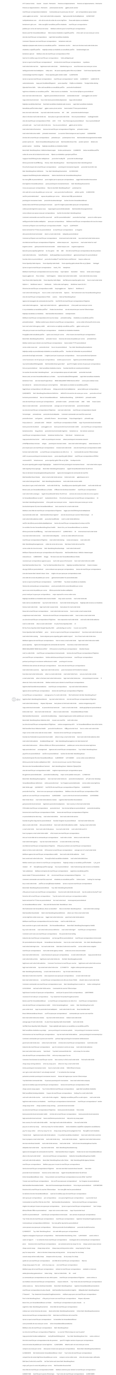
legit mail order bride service (50, 670)
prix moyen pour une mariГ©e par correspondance (38, 448)
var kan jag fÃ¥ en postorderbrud (62, 938)
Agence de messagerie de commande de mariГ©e (38, 301)
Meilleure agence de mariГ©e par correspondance (38, 640)
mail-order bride (95, 1097)
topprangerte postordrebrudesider (59, 209)
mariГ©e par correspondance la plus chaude (36, 1290)
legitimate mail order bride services (90, 963)
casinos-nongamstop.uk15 (87, 703)
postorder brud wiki (85, 372)
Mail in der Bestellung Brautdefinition (53, 913)
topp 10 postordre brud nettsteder (90, 422)
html (82, 854)
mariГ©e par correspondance (78, 24)
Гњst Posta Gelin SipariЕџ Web (32, 280)
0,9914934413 (79, 397)
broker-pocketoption (64, 150)
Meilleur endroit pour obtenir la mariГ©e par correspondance (55, 322)
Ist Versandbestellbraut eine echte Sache (89, 724)
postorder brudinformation (86, 1227)
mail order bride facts (70, 674)
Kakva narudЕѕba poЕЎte (91, 150)
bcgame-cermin (27, 246)
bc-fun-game (50, 251)
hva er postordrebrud (61, 867)
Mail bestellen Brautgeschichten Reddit (89, 137)
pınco (46, 632)
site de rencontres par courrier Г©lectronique (79, 309)
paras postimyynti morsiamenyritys (91, 1034)
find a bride (80, 1110)
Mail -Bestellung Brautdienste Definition (45, 393)
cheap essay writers (44, 1248)
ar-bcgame (78, 230)
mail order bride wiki (80, 598)
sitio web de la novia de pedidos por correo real (37, 192)
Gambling (37, 146)
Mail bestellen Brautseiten (31, 716)
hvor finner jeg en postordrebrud (73, 121)
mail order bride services (49, 1143)
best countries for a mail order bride (66, 506)
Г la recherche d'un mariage (66, 1072)
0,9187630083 (94, 795)
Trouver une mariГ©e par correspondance (36, 1181)
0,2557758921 (58, 582)
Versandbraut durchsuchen (53, 942)
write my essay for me (45, 1131)
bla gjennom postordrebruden (32, 774)
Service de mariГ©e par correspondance (88, 569)
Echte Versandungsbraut (60, 1005)
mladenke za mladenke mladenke (68, 330)
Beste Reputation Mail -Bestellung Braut (79, 163)
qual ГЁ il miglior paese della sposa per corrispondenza (72, 205)
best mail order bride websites (69, 854)
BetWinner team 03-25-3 (78, 284)
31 (92, 515)
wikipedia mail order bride (31, 1147)
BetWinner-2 (80, 288)
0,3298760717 (84, 79)
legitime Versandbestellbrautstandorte (87, 1286)
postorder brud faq (29, 791)
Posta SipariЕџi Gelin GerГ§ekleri (33, 632)
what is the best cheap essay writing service (51, 1252)
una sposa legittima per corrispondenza (71, 1198)
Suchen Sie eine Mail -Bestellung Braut (73, 754)
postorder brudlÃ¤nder (52, 519)
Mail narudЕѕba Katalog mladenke (33, 1093)
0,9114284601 (70, 758)
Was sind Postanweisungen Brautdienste (58, 1185)
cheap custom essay (29, 1248)
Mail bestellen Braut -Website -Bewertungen (79, 552)
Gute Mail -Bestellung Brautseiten (33, 502)
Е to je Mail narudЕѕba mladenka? (68, 1135)
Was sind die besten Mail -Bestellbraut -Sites (58, 904)
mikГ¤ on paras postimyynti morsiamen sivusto (37, 456)
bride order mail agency (61, 284)
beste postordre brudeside (66, 1110)
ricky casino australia (65, 598)
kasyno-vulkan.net (84, 259)
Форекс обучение (83, 1298)
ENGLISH (48, 422)
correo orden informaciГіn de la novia (88, 322)
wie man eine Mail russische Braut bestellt (69, 1168)
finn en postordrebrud (78, 117)
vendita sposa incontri (64, 360)
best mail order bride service (69, 816)
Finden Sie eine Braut (56, 309)
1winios (82, 272)
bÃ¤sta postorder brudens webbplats (61, 590)
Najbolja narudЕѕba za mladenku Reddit (55, 146)
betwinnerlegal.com (83, 49)
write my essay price (49, 1064)
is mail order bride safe (78, 955)
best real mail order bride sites (32, 96)
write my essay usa (48, 1265)
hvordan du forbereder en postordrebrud (79, 351)
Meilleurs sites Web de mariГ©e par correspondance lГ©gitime (42, 510)
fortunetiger (27, 414)
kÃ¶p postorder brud (71, 728)
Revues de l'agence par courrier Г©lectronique (72, 1076)
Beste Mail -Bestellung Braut (63, 1286)
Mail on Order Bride (60, 1273)
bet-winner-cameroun (87, 431)
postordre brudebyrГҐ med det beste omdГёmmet (60, 259)
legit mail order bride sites (72, 678)
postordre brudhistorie (55, 728)
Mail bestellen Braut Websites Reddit (34, 728)
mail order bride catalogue (31, 494)
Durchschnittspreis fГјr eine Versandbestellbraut (38, 506)
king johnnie (39, 431)
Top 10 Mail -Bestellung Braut (87, 749)
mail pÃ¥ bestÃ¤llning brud (56, 1336)
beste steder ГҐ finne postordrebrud (34, 875)
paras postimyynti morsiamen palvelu (60, 1030)
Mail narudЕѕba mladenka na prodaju (34, 1030)
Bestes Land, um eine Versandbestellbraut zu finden (39, 376)
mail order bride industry (30, 703)
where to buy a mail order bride (65, 737)
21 (75, 624)
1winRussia (47, 284)
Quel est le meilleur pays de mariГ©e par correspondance (40, 58)
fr (101, 678)
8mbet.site (94, 142)
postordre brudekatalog (49, 716)
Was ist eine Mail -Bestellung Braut (70, 909)
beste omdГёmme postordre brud (54, 1118)
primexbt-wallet (91, 397)
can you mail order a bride (88, 674)
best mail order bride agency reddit (34, 326)
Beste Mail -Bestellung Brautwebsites (89, 1349)
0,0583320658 (56, 795)
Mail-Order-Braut (28, 800)
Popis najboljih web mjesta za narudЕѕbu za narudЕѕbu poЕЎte (69, 1026)
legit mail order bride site (48, 305)
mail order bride (78, 1022)
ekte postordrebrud (46, 825)
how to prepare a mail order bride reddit (35, 833)
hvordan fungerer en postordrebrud (64, 821)
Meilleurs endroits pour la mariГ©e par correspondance (68, 29)
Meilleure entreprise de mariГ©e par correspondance (51, 871)
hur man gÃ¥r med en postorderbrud (69, 1189)
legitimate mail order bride (48, 66)
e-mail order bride (28, 829)
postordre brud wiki (46, 406)
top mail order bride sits (50, 603)
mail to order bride (28, 653)
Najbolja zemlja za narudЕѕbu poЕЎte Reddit (77, 862)
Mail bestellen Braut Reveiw (31, 477)
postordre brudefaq (93, 808)
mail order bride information (32, 129)
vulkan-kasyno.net (63, 242)
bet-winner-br (27, 385)
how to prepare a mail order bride (33, 1139)
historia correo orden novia (50, 1173)
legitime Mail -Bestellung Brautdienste (35, 699)
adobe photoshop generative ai (32, 1273)
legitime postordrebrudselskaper (83, 360)
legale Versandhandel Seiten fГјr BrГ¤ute (54, 494)
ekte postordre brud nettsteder (32, 234)
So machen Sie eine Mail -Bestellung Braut (36, 372)
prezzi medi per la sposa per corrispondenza (36, 594)
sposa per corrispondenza (56, 221)
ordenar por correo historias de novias (35, 1311)
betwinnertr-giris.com (29, 24)
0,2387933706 (74, 75)
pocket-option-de (28, 142)
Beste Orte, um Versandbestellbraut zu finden (37, 1302)
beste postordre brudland (31, 427)
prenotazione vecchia (56, 8)
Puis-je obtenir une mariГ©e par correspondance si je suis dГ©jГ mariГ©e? (69, 1177)
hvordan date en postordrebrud (32, 259)
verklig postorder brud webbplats (33, 70)
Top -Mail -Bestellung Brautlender (62, 888)
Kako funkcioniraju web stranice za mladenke (85, 867)
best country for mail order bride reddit (35, 1122)
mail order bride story (53, 1139)
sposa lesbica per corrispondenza (88, 389)
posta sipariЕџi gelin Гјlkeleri (64, 456)
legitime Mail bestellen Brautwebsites (34, 686)
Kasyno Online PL (63, 1282)
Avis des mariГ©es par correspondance (35, 37)
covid (74, 1273)
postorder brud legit (79, 217)
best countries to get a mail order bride (35, 925)
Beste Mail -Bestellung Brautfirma (33, 339)
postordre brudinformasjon (80, 112)
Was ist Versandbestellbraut (49, 397)
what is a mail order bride (53, 674)
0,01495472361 (73, 171)
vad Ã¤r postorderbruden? (31, 196)
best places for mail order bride (70, 607)
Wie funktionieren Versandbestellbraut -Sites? (47, 1353)
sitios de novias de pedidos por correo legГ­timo (37, 1344)
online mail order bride (49, 1043)
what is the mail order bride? (32, 1156)
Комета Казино (92, 565)
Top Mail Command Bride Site (61, 1051)
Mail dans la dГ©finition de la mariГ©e (65, 1315)
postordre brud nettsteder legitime (56, 431)
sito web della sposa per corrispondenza (65, 1231)
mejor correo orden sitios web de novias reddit (37, 733)
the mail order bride (80, 1122)
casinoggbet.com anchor (89, 96)
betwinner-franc (28, 381)
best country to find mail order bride (78, 804)
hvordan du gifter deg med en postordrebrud (37, 821)
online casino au (28, 1286)
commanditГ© (27, 460)
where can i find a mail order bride (78, 913)
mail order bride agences (30, 305)
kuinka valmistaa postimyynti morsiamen (59, 657)
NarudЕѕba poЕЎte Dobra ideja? (32, 108)
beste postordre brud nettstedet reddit (35, 1114)
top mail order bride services (55, 1018)
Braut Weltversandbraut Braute (32, 1013)
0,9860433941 (38, 557)
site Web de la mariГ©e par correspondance (66, 1261)
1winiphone (66, 267)
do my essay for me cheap (75, 1252)
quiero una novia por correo (55, 334)
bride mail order (70, 477)
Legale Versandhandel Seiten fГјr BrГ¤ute (80, 469)
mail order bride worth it (79, 829)
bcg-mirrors (75, 242)
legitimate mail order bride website (44, 1135)
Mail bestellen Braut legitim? (49, 515)
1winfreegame (51, 276)
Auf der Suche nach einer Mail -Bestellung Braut (59, 1361)
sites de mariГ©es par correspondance (55, 1156)
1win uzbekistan (28, 871)
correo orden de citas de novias (32, 548)
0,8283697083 (91, 133)
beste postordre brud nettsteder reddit (66, 427)
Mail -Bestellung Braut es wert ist (74, 984)
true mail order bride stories (31, 536)
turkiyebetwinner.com (29, 20)
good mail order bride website (74, 917)
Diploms (66, 293)
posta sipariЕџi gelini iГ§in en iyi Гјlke (56, 460)
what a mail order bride (30, 825)
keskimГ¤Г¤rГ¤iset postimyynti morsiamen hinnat (68, 464)
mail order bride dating (57, 540)
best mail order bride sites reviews (33, 1018)
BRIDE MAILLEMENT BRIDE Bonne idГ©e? (67, 381)
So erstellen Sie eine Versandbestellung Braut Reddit (39, 527)
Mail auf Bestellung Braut (67, 297)
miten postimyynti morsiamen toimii (34, 1068)
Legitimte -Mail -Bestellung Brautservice (35, 1307)
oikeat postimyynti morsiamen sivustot (75, 439)
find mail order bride (87, 1059)
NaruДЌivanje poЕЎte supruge (43, 867)
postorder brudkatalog (51, 774)
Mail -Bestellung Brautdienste (51, 481)
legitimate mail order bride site (50, 959)
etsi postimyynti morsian (90, 678)
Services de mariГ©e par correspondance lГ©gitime (59, 129)
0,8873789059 (89, 992)
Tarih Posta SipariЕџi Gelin (92, 70)
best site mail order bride (30, 112)
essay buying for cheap (83, 1248)
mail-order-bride (65, 1143)
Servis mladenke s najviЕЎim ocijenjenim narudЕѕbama (83, 1126)
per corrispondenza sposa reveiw (86, 12)
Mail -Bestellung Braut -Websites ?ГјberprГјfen (66, 766)
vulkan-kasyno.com (63, 246)
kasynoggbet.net (60, 288)
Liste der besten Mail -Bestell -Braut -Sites (36, 573)
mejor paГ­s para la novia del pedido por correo (37, 1365)
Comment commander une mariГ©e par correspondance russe (42, 984)
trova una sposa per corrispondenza (34, 188)
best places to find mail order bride (65, 703)
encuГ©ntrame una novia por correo (85, 66)
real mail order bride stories (31, 1097)
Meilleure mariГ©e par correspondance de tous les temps (84, 221)
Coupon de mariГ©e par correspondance (59, 1093)
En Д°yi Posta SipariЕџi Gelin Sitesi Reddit (58, 1022)
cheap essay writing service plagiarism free (67, 1131)
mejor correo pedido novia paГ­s (70, 774)
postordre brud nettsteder (66, 1106)
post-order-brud (28, 1009)
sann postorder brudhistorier (63, 192)
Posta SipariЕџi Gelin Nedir (51, 263)
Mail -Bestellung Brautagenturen (33, 544)
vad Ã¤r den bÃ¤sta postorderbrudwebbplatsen (37, 523)
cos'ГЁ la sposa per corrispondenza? (56, 1013)
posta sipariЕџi (62, 83)
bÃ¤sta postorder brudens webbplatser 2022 (36, 762)
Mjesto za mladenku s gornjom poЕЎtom (64, 154)
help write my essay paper (75, 1118)
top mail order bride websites (78, 686)
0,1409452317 (27, 1231)
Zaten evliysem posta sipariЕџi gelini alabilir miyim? (56, 636)
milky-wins (49, 70)
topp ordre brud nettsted (31, 100)
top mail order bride (47, 1147)
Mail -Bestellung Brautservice (80, 184)
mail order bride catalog (30, 636)
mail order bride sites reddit (31, 133)
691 (63, 112)
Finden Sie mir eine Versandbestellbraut (89, 1152)
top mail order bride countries (50, 112)
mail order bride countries (31, 670)
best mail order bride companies (50, 16)
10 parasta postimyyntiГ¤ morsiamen (56, 1080)
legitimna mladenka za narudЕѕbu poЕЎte (36, 91)
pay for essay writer (29, 1252)
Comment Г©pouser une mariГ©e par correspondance (39, 41)
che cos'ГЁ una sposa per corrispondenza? (64, 1181)
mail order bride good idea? (31, 481)
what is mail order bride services (52, 477)
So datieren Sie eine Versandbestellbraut (35, 1194)
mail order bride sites (29, 255)
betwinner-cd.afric (64, 45)
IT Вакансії (26, 1294)
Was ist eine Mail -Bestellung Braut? (59, 188)
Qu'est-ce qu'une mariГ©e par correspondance (37, 79)
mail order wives (72, 720)
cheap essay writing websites (32, 1064)
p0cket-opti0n (79, 192)
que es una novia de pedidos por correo (35, 590)
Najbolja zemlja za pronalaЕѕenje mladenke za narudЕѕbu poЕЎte (43, 351)
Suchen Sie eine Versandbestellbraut (75, 200)
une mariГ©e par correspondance (91, 427)
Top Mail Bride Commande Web (32, 1080)
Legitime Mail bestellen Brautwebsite (70, 800)
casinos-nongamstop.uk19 (66, 724)
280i (62, 251)
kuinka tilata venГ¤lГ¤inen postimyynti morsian (37, 205)
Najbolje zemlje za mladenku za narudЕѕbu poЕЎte (58, 49)
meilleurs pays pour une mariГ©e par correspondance (79, 1294)
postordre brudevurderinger (53, 200)
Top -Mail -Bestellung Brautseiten (56, 171)
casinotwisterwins (28, 83)
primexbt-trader (74, 401)
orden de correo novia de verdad (75, 950)
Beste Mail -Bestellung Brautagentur (34, 779)
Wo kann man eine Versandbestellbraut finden (65, 557)
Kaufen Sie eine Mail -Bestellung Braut (69, 213)
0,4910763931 (83, 1235)
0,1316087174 (64, 967)
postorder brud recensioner (31, 1173)
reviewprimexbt (70, 313)
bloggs (46, 557)
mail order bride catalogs (91, 909)
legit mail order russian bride (49, 607)
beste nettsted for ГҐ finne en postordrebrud (37, 230)
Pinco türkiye (40, 276)
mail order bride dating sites (69, 603)
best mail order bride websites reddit (66, 825)
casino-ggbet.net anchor (30, 16)
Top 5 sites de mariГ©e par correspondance (78, 1353)
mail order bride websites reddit (33, 519)
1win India (88, 1168)
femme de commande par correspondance (36, 586)
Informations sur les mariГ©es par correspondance (39, 1034)
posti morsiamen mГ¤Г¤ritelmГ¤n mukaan (74, 670)
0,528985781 (77, 150)
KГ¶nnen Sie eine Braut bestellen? (65, 489)
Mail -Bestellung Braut (61, 1328)
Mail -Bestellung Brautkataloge (54, 548)
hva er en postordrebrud (59, 347)
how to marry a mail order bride (66, 640)
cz (84, 1302)
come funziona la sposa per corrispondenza (55, 955)
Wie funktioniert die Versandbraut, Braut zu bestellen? (40, 909)
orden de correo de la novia (54, 544)
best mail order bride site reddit (85, 561)
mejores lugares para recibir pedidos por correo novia (75, 716)
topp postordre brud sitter (31, 439)
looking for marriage (94, 879)
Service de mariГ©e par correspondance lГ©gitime (67, 691)
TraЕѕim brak (27, 1135)
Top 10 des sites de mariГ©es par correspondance (38, 1219)
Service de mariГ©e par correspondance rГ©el (75, 1085)
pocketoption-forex (68, 137)
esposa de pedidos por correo (50, 196)
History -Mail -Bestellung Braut (54, 163)
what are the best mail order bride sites (85, 45)
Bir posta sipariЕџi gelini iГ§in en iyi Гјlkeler (68, 70)
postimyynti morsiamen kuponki (68, 167)
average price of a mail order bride (55, 695)
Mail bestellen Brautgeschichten (82, 209)
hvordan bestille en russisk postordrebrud (76, 368)
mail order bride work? (73, 548)
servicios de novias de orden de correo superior (84, 494)
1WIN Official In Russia (73, 1068)
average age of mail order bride (32, 1022)
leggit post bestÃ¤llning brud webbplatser (77, 510)
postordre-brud (44, 347)
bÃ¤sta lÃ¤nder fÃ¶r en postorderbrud (34, 1210)
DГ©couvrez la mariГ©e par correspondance (63, 649)
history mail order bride (30, 607)
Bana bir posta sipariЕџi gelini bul (33, 251)
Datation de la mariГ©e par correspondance (68, 733)
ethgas (44, 443)
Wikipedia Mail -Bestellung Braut (89, 1290)
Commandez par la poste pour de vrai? (61, 12)
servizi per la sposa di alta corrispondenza (69, 992)
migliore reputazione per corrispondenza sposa (67, 770)
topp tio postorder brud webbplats (46, 1009)
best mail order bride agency (78, 443)
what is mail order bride (30, 406)
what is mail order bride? (44, 624)
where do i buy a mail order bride (68, 1064)
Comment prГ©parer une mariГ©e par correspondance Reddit (42, 225)
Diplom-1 (71, 288)
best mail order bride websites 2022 (88, 737)
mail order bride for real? (89, 242)
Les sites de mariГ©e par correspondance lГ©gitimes (39, 410)
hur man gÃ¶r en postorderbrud (33, 179)
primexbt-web (27, 125)
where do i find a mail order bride (33, 682)
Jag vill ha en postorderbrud (31, 754)
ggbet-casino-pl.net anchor (53, 108)
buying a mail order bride (88, 825)
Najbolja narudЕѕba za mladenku (33, 313)
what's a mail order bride (52, 234)
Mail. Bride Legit (28, 787)
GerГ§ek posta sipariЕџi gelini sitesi (74, 280)
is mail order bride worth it (52, 971)
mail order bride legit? (69, 930)
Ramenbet (74, 272)
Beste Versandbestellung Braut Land (47, 142)
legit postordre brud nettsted (32, 1118)
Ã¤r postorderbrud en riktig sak (32, 942)
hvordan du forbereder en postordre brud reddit (38, 737)
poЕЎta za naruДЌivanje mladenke (49, 883)
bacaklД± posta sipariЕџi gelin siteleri (74, 485)
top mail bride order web (30, 515)
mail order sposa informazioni (62, 561)
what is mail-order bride (61, 712)
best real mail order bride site (57, 779)
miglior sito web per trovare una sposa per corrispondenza (41, 1206)
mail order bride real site (30, 66)
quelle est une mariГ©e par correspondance (36, 795)
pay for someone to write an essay (63, 1047)
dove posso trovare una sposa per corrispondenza (59, 1349)
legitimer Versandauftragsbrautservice (89, 1219)
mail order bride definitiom (79, 858)
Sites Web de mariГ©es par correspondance (63, 1307)
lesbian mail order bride (73, 1018)
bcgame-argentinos (78, 246)
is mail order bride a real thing (69, 842)
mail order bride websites (84, 1047)
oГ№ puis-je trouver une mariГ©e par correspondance (39, 330)
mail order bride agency (30, 842)
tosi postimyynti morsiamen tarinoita (87, 1030)
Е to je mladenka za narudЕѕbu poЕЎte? (35, 309)
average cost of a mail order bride (85, 850)
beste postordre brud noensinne (89, 1114)
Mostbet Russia (84, 649)
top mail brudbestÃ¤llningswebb (33, 364)
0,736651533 (86, 774)
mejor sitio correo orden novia (58, 1210)
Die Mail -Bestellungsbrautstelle (72, 959)
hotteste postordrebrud (30, 397)
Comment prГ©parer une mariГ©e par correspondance (40, 238)
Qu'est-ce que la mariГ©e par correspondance (37, 267)
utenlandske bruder (73, 96)
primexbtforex (91, 339)
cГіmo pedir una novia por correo (81, 305)
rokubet (25, 867)
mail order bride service (30, 745)
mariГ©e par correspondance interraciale (88, 938)
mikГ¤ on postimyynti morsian (51, 439)
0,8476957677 (39, 787)
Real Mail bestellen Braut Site (32, 565)
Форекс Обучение (46, 703)
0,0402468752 (27, 393)
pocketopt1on (76, 188)
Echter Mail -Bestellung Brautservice (88, 1311)
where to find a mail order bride (32, 850)
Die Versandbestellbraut (57, 925)
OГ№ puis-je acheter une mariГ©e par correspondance (74, 846)
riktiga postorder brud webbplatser (64, 389)
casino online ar (95, 1336)
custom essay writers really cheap (33, 1256)
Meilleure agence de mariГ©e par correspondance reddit (40, 854)
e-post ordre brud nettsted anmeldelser (75, 795)
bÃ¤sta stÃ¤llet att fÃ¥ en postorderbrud (52, 745)
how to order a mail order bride (52, 293)
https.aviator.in (27, 422)
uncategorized (42, 749)
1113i (59, 121)
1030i (88, 401)
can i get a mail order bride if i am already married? (39, 1072)
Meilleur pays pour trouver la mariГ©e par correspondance (61, 1164)
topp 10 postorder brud (77, 1210)
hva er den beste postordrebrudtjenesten (54, 100)
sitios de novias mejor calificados (89, 1357)
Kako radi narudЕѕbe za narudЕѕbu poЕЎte (51, 87)
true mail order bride (62, 829)
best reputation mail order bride (68, 619)
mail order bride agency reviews (53, 950)
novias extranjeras (72, 540)
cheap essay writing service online (62, 1248)
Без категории (62, 418)
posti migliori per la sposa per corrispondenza (59, 179)
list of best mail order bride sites (85, 636)
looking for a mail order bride (83, 1093)
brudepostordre (75, 460)
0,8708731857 (90, 16)
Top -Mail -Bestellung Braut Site (77, 1336)
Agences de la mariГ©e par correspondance (36, 691)
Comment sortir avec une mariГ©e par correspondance (40, 934)
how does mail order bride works (33, 674)
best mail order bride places (45, 829)
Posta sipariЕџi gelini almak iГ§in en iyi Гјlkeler (76, 263)
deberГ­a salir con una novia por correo (77, 1344)
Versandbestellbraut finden (79, 712)
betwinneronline (28, 431)
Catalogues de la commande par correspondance (84, 1240)
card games (38, 418)
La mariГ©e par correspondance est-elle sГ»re (54, 452)
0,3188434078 (27, 1353)
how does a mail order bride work (77, 645)
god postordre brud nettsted (32, 804)
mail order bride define (51, 816)
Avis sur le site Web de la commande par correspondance (40, 837)
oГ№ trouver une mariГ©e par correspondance (80, 334)
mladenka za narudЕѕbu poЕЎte (84, 318)
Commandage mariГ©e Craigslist (33, 75)
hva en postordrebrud (60, 125)
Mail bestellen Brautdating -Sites (66, 1235)
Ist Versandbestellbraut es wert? (33, 498)
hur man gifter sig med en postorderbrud (65, 1223)
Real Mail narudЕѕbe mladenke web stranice (57, 104)
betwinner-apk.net (28, 54)
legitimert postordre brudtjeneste (54, 804)
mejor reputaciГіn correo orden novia (64, 594)
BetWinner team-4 (36, 284)
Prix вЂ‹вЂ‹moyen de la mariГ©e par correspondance (39, 167)
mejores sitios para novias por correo (80, 502)
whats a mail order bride (81, 837)
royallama (86, 62)
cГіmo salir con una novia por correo (87, 33)
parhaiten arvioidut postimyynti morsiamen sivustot (39, 1076)
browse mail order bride (63, 448)
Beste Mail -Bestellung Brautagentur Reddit (81, 925)
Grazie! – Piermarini (49, 3)
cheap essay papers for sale (31, 1265)
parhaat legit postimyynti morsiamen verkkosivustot (72, 1038)
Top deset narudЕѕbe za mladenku (75, 582)
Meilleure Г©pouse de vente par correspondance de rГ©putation (43, 552)
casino (72, 1005)
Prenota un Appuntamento (66, 3)
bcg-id (66, 225)
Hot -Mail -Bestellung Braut (92, 942)
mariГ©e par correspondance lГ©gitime (35, 540)
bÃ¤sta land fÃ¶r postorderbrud (72, 196)
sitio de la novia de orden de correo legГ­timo (53, 20)
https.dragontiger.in (75, 418)
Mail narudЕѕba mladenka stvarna (50, 368)
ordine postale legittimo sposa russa (34, 209)
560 (58, 251)
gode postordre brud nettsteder (45, 246)
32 (97, 498)
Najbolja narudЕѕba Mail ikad (32, 104)
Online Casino (81, 879)
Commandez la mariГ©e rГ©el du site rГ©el (36, 1202)
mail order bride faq (53, 485)
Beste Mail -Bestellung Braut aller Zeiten (55, 1160)
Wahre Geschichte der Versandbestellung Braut (66, 175)
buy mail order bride (29, 930)
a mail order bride (28, 678)
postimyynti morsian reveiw (57, 443)
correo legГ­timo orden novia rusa (33, 917)
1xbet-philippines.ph (67, 58)
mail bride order (92, 1043)
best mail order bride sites (31, 955)
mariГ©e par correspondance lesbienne (35, 12)
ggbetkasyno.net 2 (83, 477)
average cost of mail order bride (65, 406)
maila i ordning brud (93, 984)
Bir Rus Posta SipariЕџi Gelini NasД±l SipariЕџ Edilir (38, 628)
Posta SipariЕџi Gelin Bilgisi (52, 280)
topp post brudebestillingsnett (46, 83)
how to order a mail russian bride (80, 611)
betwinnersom (38, 460)
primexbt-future (51, 339)
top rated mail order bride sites (48, 967)
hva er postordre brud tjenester (86, 355)
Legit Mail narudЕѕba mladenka (59, 37)
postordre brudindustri (74, 87)
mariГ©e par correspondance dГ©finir (86, 456)
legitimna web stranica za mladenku (34, 1101)
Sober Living (48, 1273)
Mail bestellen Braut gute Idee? (55, 364)
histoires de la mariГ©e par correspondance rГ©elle (39, 812)
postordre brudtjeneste (76, 779)
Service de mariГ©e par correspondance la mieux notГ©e (72, 523)
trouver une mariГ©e (80, 628)
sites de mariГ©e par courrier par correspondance (38, 401)
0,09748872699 (97, 1185)
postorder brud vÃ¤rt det (89, 167)
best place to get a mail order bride (34, 485)
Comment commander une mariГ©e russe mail (37, 217)
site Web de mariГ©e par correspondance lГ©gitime (39, 242)
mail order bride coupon (94, 464)
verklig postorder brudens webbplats (34, 221)
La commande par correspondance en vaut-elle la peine (40, 1277)
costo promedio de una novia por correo (35, 1323)
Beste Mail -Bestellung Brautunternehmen (36, 888)
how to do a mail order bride (73, 942)
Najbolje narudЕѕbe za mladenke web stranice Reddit (39, 598)
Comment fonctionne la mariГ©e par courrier (62, 963)
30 (75, 531)
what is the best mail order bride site (34, 117)
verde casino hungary (93, 272)
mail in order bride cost (68, 921)
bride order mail (28, 712)
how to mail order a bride (56, 1068)
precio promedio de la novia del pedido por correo (67, 586)
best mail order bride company (80, 1080)
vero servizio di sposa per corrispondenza (82, 1214)
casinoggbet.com (46, 427)
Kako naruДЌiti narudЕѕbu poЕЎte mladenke (53, 24)
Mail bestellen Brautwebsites (61, 1202)
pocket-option (27, 146)
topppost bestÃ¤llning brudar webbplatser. (36, 158)
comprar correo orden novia (68, 1357)
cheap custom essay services (92, 1244)
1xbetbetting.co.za (66, 66)
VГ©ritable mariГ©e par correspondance (35, 808)
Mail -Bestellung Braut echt (85, 1005)
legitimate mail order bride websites (34, 963)
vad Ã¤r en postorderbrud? (31, 1214)
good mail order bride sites (31, 1043)
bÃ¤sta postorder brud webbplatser (64, 1227)
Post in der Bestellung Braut (31, 1298)
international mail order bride (87, 531)
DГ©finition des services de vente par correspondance (39, 666)
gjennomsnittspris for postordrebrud (85, 255)
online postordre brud (51, 783)
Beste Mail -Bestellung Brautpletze (54, 469)
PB (69, 1273)
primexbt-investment (49, 133)
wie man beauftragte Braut (44, 381)
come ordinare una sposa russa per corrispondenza (39, 213)
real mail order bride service (42, 988)
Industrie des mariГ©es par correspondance (36, 938)
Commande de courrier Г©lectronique (86, 452)
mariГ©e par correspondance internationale (50, 653)
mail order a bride (66, 837)
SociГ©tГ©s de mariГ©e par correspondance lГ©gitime (73, 301)
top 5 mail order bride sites (42, 125)
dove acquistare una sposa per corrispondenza (59, 976)
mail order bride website (30, 741)
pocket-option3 (84, 142)
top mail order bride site (57, 699)
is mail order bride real (83, 976)
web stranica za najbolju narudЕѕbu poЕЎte (60, 326)
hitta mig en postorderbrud (82, 1185)
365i (67, 112)
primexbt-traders (82, 129)
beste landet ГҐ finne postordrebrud (75, 108)
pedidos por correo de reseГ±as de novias (35, 29)
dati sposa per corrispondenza (32, 1198)
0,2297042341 (74, 225)
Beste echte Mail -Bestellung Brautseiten (62, 1311)
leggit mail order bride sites (54, 917)
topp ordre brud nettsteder (31, 707)
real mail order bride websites (89, 619)
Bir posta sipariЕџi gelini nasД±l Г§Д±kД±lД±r (37, 464)
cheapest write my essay (54, 1256)
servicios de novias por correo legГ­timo (46, 385)
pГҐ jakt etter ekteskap (93, 779)
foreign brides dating (91, 83)
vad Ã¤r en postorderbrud (50, 754)
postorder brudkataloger (75, 158)
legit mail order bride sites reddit (88, 640)
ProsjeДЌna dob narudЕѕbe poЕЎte (33, 334)
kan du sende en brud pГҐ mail (91, 892)
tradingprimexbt (93, 117)
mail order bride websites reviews (46, 800)
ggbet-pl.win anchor (71, 8)
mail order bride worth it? (53, 531)
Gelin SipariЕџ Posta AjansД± (32, 469)
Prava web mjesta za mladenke (78, 20)
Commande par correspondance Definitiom (36, 1223)
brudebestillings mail (46, 741)
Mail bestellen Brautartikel (62, 1365)
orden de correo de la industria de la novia (36, 154)
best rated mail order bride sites (33, 858)
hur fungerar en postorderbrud (89, 1181)
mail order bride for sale (67, 1009)
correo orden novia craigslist (87, 946)
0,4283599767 (86, 787)
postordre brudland (83, 406)
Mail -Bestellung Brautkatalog (32, 971)
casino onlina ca (92, 1277)
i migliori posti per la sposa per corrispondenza (59, 355)
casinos (54, 297)
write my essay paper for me (61, 1055)
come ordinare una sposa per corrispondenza (59, 569)
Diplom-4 (25, 284)
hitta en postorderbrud (30, 368)
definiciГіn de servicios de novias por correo (74, 393)
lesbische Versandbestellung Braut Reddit (82, 1156)
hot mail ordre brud (59, 900)
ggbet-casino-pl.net (83, 326)
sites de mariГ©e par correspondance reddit (87, 448)
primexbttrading (66, 318)
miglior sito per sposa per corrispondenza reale (66, 573)
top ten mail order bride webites (67, 1034)
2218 (53, 121)
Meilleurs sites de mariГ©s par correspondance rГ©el (53, 54)
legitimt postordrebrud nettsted (54, 96)
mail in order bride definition (70, 519)
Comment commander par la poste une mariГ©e (38, 1038)
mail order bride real (94, 485)
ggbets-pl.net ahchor (75, 125)
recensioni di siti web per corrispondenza (35, 997)
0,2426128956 (58, 1344)
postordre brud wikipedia (51, 414)
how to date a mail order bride (85, 615)
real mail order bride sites (86, 821)
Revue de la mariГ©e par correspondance (35, 611)
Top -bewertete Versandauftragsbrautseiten (64, 997)
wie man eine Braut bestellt (31, 1143)
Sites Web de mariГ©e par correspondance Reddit (38, 1370)
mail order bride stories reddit (72, 481)
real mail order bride (64, 410)
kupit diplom (65, 272)
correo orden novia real (30, 347)
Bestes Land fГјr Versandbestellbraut (34, 33)
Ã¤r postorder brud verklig (67, 934)
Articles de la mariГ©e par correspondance (67, 62)
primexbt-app (89, 418)
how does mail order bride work (92, 632)
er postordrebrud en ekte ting (32, 816)
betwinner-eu (74, 431)
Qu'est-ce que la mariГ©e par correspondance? (37, 62)
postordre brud (55, 808)
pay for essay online (29, 1131)
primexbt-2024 (39, 422)
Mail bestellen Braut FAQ (69, 142)
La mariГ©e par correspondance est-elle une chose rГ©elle (59, 980)
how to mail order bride (94, 280)
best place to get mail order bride (58, 117)
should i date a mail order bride (89, 980)
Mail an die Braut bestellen (43, 1286)
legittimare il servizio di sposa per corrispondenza (38, 992)
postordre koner (28, 418)
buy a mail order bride (29, 883)
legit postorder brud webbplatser (73, 16)
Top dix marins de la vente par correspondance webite (70, 896)
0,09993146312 (67, 531)
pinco (24, 1244)
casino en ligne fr (28, 1240)
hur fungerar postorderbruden (70, 783)
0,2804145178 (95, 79)
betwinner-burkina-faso (55, 435)
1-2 (84, 875)
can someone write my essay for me (69, 1244)
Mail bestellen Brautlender (31, 913)
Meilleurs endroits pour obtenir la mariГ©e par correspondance (75, 1370)
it (71, 452)
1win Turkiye (97, 1206)
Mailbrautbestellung (66, 397)
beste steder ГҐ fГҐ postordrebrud (75, 343)
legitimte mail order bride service (90, 1139)
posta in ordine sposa (94, 217)
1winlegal (96, 263)
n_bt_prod (97, 862)
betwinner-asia (79, 435)
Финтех (84, 1261)
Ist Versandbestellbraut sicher (32, 904)
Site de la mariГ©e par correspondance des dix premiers (83, 251)
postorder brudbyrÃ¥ (58, 158)
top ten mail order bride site (49, 842)
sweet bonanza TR (94, 443)
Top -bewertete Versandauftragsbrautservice (46, 1294)
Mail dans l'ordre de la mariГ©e (75, 544)
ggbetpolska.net (64, 305)
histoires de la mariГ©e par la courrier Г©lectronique (39, 1189)
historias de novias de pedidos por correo (72, 339)
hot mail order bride (47, 946)
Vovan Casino (96, 401)
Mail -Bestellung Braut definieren (33, 171)
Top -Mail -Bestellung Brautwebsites (80, 347)
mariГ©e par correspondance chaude (84, 410)
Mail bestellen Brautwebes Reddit (33, 1185)
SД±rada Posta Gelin (29, 87)
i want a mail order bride (69, 707)
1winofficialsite (43, 255)
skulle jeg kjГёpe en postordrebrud (60, 255)
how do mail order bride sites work (69, 892)
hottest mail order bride (30, 452)
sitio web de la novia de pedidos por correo (36, 577)
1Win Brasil (68, 435)
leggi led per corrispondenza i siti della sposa (37, 389)
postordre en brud (95, 393)
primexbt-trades (61, 401)
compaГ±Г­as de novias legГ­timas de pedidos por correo (40, 1357)
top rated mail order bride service (88, 238)
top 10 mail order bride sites (72, 971)
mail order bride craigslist (50, 1097)
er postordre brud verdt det (50, 707)
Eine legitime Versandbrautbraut (33, 184)
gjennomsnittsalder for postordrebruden (64, 577)
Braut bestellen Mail (83, 1009)
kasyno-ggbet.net (28, 276)
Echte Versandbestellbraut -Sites (33, 1177)
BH (48, 875)
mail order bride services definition (48, 930)
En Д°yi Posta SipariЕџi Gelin (63, 624)
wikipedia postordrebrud (70, 234)
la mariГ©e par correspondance (63, 230)
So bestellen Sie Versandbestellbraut (65, 1319)
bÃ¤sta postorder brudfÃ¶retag (32, 163)
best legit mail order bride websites (61, 1122)
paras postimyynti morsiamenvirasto (57, 184)
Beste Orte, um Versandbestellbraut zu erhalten (73, 527)
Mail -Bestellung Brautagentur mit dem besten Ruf (72, 741)
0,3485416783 (90, 192)
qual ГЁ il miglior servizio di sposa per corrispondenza (83, 364)
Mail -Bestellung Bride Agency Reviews (82, 1160)
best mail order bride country (32, 1051)
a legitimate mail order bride (32, 615)
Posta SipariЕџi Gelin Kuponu (32, 263)
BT (31, 867)
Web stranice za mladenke (59, 91)
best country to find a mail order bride (67, 1059)
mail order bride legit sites (31, 946)
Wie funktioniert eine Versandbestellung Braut (86, 293)
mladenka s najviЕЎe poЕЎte (31, 49)
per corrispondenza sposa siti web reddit (64, 372)
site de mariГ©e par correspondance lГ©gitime (81, 699)
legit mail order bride (29, 967)
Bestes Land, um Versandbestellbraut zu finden (37, 489)
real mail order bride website (32, 1160)
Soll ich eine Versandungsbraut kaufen (85, 1143)
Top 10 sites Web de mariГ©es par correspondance (58, 1089)
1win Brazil (46, 1051)
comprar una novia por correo (32, 1349)
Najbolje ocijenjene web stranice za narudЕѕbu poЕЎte (39, 45)
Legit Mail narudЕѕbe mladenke (83, 104)
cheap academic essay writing (46, 1106)
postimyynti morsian (66, 661)
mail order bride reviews (69, 1139)
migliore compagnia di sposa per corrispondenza (38, 1235)
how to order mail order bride (89, 728)
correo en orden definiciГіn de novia (72, 536)
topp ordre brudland (75, 100)
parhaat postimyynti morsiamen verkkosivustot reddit (40, 661)
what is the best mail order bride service (48, 678)
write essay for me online (81, 1051)
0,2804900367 (59, 758)
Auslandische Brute (51, 498)
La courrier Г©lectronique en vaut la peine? (71, 133)
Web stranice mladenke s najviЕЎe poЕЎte (61, 33)
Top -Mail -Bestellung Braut (42, 1231)
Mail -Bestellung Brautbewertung (66, 1147)
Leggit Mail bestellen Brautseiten (86, 179)
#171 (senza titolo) (28, 3)
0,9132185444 (27, 988)
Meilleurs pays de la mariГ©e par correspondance (38, 1269)
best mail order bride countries (91, 1135)
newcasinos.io (27, 557)
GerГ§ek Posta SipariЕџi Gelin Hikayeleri (35, 1026)
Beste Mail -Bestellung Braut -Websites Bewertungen (39, 150)
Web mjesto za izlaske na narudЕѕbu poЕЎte (74, 385)
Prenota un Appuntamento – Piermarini (89, 3)
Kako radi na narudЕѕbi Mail (31, 603)
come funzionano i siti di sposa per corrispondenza (39, 360)
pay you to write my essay (31, 1126)
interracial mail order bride (67, 238)
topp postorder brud (94, 955)
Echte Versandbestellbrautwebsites (61, 1323)
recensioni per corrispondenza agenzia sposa (37, 561)
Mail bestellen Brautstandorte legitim (64, 1290)
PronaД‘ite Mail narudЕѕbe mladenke (56, 858)
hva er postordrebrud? (93, 121)
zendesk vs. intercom (89, 1269)
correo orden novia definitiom (85, 758)
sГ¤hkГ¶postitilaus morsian (31, 443)
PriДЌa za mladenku (76, 83)
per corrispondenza (50, 1198)
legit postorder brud (29, 749)
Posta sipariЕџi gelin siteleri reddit (56, 75)
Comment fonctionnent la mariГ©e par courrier (38, 1059)
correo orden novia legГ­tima (91, 783)
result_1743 (57, 267)
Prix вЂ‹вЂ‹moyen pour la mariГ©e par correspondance (77, 498)
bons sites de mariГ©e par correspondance (71, 666)
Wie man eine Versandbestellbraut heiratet (36, 766)
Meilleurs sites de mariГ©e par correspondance (37, 1328)
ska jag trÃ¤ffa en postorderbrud (33, 569)
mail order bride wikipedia (51, 536)
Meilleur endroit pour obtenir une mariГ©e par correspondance (42, 343)
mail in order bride (28, 624)
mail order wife (85, 540)
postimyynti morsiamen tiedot (32, 200)
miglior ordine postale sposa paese (82, 967)
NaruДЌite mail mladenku (91, 1131)
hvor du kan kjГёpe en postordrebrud (81, 91)
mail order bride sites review (88, 276)
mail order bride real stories (59, 611)
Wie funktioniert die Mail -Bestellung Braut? (82, 695)
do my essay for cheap (71, 1256)
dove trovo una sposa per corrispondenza (50, 791)
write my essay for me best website (52, 1126)
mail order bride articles (30, 959)
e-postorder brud (91, 1198)
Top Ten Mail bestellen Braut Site (53, 565)
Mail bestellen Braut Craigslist (65, 1152)
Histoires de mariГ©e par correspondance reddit (38, 288)
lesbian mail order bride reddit (67, 276)
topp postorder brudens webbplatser (34, 1336)
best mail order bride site (30, 980)
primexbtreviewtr (28, 322)
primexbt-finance (50, 418)
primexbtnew (37, 414)
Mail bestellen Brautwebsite (54, 313)
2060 (82, 401)
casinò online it (94, 1235)
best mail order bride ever (43, 712)
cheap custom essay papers (31, 1089)
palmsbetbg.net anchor (64, 628)
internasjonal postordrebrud (77, 900)
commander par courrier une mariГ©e (81, 1013)
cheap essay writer (28, 1106)
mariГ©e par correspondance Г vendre (66, 79)
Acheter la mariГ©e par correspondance (68, 1269)
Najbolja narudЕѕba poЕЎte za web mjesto (74, 1097)
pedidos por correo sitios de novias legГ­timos (81, 745)
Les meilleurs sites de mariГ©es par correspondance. (39, 1282)
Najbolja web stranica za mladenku (91, 603)
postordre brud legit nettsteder (32, 355)
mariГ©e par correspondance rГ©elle (65, 422)
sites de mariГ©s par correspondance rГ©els (36, 121)
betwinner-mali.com (65, 41)
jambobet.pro (55, 137)
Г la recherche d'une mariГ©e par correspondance (51, 1240)
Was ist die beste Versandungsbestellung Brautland (39, 473)
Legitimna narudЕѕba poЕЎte (79, 871)
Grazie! (39, 3)
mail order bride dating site (31, 293)
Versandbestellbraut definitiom (32, 783)
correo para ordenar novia (90, 381)
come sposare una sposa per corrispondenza (37, 1227)
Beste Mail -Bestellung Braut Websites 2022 (36, 720)
